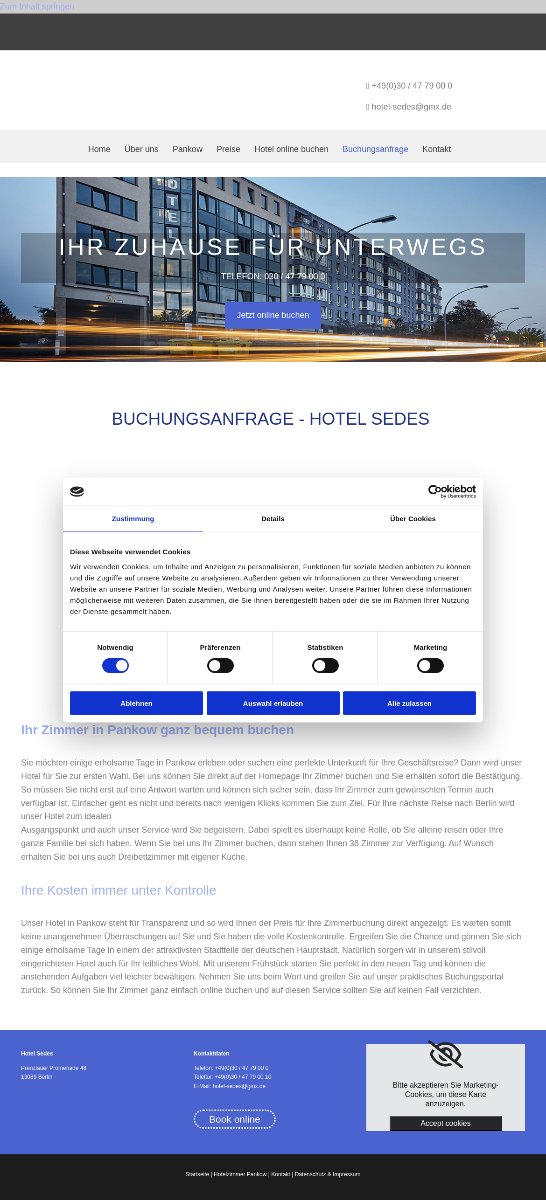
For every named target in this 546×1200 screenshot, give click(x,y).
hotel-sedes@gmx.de (411, 106)
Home (99, 149)
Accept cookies (445, 1123)
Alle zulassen (409, 703)
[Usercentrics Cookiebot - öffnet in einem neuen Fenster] (435, 492)
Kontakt (436, 149)
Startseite (198, 1174)
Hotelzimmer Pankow (240, 1174)
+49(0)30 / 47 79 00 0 (412, 85)
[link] (445, 1055)
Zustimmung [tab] (133, 519)
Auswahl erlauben (273, 703)
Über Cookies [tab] (413, 519)
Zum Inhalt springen (37, 6)
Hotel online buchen (291, 149)
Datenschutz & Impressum (328, 1174)
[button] (273, 315)
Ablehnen (136, 703)
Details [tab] (273, 519)
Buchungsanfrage (375, 149)
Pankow (188, 149)
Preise (228, 149)
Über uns (142, 149)
